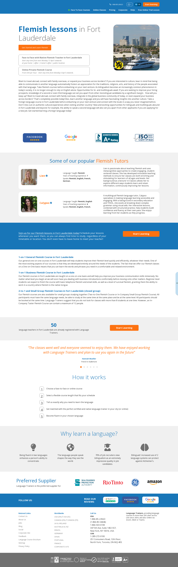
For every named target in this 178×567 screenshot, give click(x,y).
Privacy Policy (24, 546)
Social (21, 529)
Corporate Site (24, 533)
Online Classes (99, 10)
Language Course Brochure (30, 539)
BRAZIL (57, 530)
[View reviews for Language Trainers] (119, 560)
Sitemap (22, 543)
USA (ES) (66, 517)
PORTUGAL (59, 540)
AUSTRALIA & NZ (61, 527)
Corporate (122, 10)
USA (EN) (58, 517)
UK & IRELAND (60, 523)
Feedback (22, 536)
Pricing (112, 10)
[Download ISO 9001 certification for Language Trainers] (62, 560)
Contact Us (23, 516)
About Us (22, 519)
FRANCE (57, 543)
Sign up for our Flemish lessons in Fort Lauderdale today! (49, 233)
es (139, 4)
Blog (20, 526)
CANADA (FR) (72, 520)
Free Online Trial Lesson (148, 10)
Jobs (20, 523)
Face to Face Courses (80, 10)
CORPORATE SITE (61, 547)
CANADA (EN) (60, 520)
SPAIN (56, 537)
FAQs (133, 10)
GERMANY (58, 533)
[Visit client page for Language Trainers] (101, 560)
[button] (81, 367)
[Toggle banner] (177, 283)
